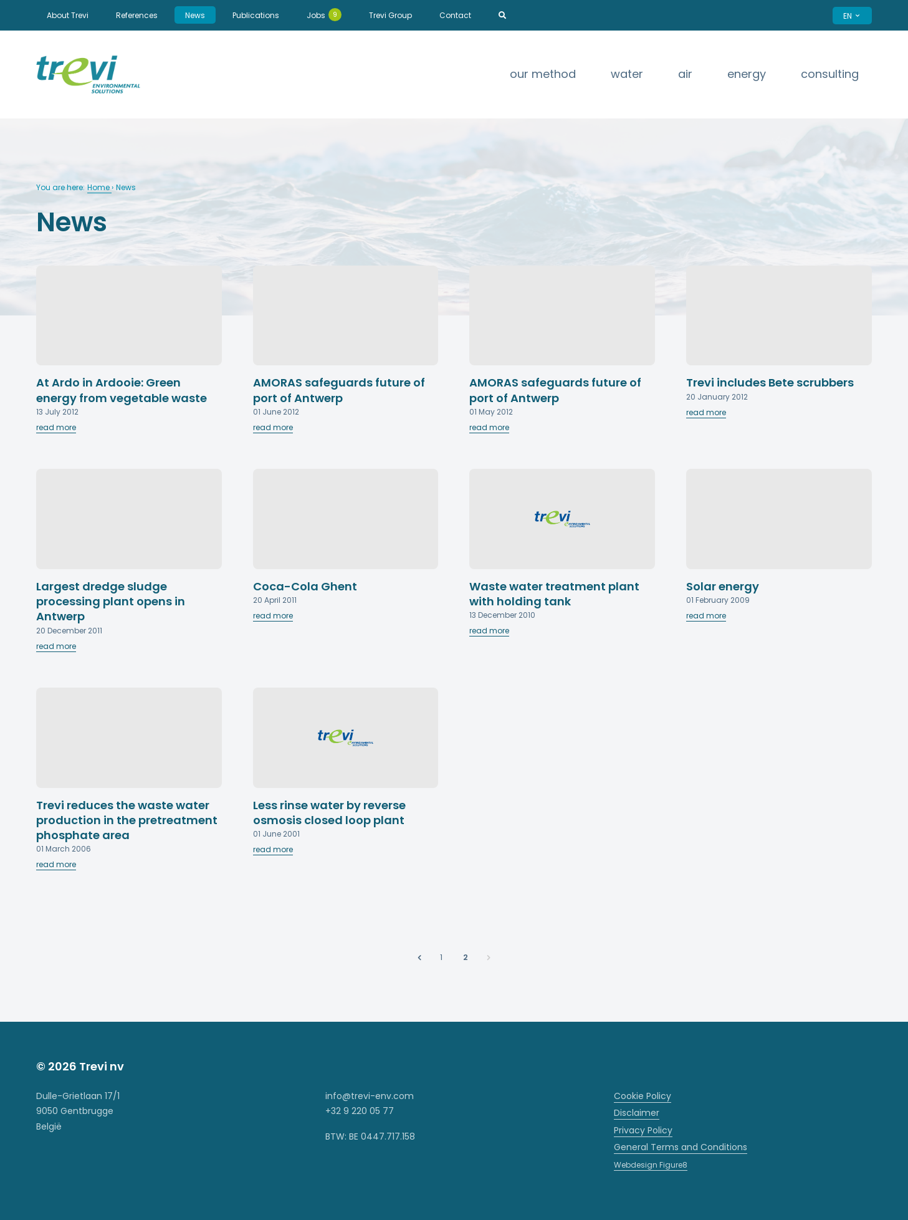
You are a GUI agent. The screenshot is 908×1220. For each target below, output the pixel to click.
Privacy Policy (643, 1130)
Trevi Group (390, 15)
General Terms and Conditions (680, 1147)
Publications (255, 15)
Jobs (324, 14)
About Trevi (67, 15)
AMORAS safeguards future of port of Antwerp (339, 390)
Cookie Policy (642, 1096)
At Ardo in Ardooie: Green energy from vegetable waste (121, 390)
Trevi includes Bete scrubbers (770, 382)
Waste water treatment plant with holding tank (554, 594)
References (137, 15)
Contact (455, 15)
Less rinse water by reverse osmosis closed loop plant (329, 812)
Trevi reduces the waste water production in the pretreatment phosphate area (126, 820)
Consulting (830, 74)
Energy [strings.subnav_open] (746, 74)
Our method (543, 74)
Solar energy (722, 586)
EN (852, 16)
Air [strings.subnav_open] (685, 74)
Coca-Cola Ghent (305, 586)
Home (99, 187)
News (195, 15)
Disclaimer (636, 1113)
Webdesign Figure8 (650, 1165)
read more (56, 427)
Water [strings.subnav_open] (627, 74)
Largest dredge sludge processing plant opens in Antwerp (110, 602)
